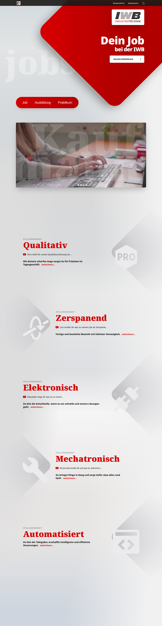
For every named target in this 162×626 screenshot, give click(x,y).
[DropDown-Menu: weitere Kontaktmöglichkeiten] (140, 59)
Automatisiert (53, 533)
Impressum (133, 3)
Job (24, 102)
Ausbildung (43, 102)
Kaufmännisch (75, 164)
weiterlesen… (48, 264)
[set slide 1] (75, 185)
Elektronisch (50, 387)
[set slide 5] (86, 185)
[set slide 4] (83, 185)
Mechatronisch (88, 458)
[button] (140, 59)
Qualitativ (45, 244)
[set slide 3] (81, 185)
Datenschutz (118, 3)
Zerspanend (81, 317)
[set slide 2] (78, 185)
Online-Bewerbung (123, 59)
